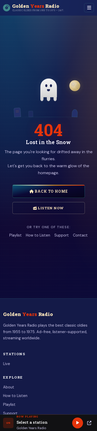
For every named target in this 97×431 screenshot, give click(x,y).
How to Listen (38, 235)
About (8, 387)
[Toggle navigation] (89, 7)
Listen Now (48, 208)
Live (6, 363)
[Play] (77, 422)
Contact (80, 235)
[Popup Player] (89, 423)
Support (61, 235)
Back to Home (48, 191)
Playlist (15, 235)
